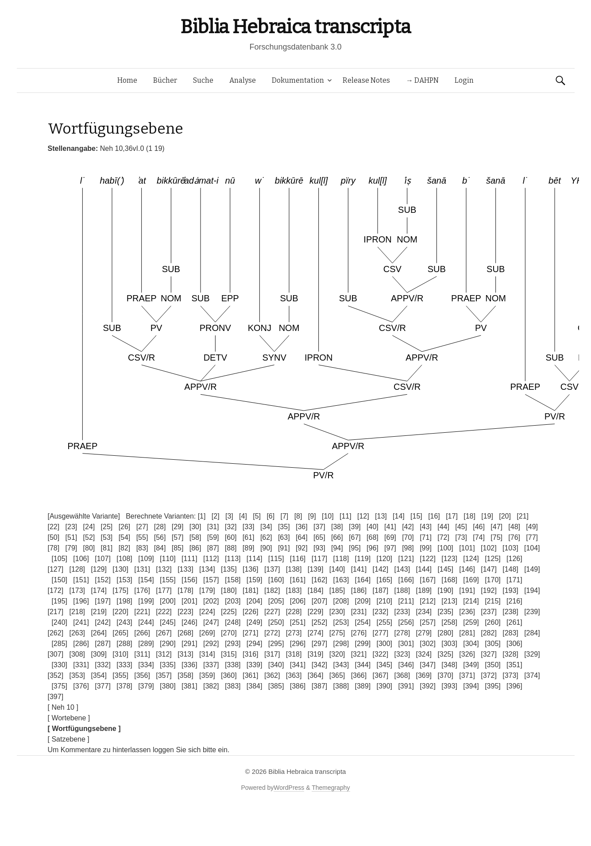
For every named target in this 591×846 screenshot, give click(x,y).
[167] (428, 580)
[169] (471, 580)
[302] (428, 643)
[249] (255, 622)
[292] (211, 643)
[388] (341, 686)
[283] (510, 633)
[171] (514, 580)
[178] (185, 590)
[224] (207, 611)
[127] (56, 569)
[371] (467, 675)
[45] (461, 527)
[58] (195, 537)
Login (464, 80)
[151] (81, 580)
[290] (168, 643)
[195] (59, 601)
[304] (471, 643)
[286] (81, 643)
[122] (428, 558)
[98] (408, 548)
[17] (452, 516)
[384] (255, 686)
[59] (213, 537)
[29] (178, 527)
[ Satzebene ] (68, 739)
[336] (189, 665)
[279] (424, 633)
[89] (249, 548)
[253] (341, 622)
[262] (56, 633)
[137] (272, 569)
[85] (178, 548)
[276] (359, 633)
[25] (107, 527)
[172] (56, 590)
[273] (294, 633)
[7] (285, 516)
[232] (381, 611)
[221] (142, 611)
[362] (272, 675)
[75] (496, 537)
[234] (424, 611)
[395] (493, 686)
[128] (77, 569)
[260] (493, 622)
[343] (341, 665)
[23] (71, 527)
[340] (276, 665)
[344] (363, 665)
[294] (255, 643)
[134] (207, 569)
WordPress (289, 787)
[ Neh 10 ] (63, 707)
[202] (211, 601)
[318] (294, 654)
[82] (125, 548)
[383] (233, 686)
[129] (99, 569)
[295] (276, 643)
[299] (363, 643)
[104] (532, 548)
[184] (316, 590)
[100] (445, 548)
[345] (384, 665)
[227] (272, 611)
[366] (359, 675)
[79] (71, 548)
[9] (312, 516)
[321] (359, 654)
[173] (77, 590)
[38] (337, 527)
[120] (384, 558)
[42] (408, 527)
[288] (124, 643)
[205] (276, 601)
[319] (316, 654)
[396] (514, 686)
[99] (426, 548)
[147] (489, 569)
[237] (489, 611)
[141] (359, 569)
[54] (125, 537)
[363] (294, 675)
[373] (510, 675)
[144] (424, 569)
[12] (363, 516)
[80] (89, 548)
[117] (320, 558)
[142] (381, 569)
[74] (479, 537)
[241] (81, 622)
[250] (276, 622)
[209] (363, 601)
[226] (251, 611)
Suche (203, 80)
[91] (284, 548)
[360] (229, 675)
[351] (514, 665)
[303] (449, 643)
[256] (406, 622)
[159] (255, 580)
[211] (406, 601)
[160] (276, 580)
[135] (229, 569)
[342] (320, 665)
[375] (59, 686)
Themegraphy (331, 787)
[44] (443, 527)
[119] (363, 558)
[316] (251, 654)
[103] (510, 548)
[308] (77, 654)
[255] (384, 622)
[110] (168, 558)
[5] (257, 516)
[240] (59, 622)
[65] (319, 537)
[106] (81, 558)
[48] (514, 527)
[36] (302, 527)
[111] (189, 558)
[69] (390, 537)
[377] (103, 686)
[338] (233, 665)
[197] (103, 601)
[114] (255, 558)
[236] (467, 611)
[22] (54, 527)
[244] (146, 622)
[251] (298, 622)
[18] (469, 516)
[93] (319, 548)
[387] (320, 686)
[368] (402, 675)
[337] (211, 665)
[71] (426, 537)
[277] (381, 633)
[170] (493, 580)
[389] (363, 686)
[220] (120, 611)
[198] (124, 601)
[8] (298, 516)
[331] (81, 665)
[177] (164, 590)
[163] (341, 580)
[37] (319, 527)
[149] (532, 569)
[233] (402, 611)
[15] (416, 516)
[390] (384, 686)
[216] (514, 601)
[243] (124, 622)
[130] (120, 569)
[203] (233, 601)
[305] (493, 643)
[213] (449, 601)
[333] (124, 665)
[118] (341, 558)
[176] (142, 590)
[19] (487, 516)
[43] (426, 527)
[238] (510, 611)
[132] (164, 569)
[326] (467, 654)
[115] (276, 558)
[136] (251, 569)
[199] (146, 601)
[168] (449, 580)
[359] (207, 675)
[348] (449, 665)
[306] (514, 643)
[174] (99, 590)
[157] (211, 580)
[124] (471, 558)
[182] (272, 590)
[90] (266, 548)
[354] (99, 675)
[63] (284, 537)
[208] (341, 601)
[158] (233, 580)
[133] (185, 569)
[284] (532, 633)
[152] (103, 580)
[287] (103, 643)
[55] (142, 537)
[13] (381, 516)
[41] (390, 527)
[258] (449, 622)
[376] (81, 686)
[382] (211, 686)
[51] (71, 537)
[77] (532, 537)
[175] (120, 590)
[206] (298, 601)
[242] (103, 622)
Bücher (165, 80)
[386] (298, 686)
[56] (160, 537)
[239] (532, 611)
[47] (496, 527)
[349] (471, 665)
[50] (54, 537)
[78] (54, 548)
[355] (120, 675)
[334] (146, 665)
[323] (402, 654)
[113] (233, 558)
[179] (207, 590)
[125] (493, 558)
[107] (103, 558)
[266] (142, 633)
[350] (493, 665)
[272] (272, 633)
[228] (294, 611)
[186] (359, 590)
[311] (142, 654)
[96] (373, 548)
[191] (467, 590)
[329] (532, 654)
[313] (185, 654)
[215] (493, 601)
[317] (272, 654)
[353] (77, 675)
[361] (251, 675)
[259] (471, 622)
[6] (270, 516)
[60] (231, 537)
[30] (195, 527)
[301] (406, 643)
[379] (146, 686)
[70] (408, 537)
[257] (428, 622)
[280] (445, 633)
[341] (298, 665)
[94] (337, 548)
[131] (142, 569)
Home (127, 80)
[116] (298, 558)
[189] (424, 590)
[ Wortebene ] (69, 718)
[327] (489, 654)
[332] (103, 665)
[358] (185, 675)
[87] (213, 548)
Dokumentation (298, 80)
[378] (124, 686)
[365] (337, 675)
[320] (337, 654)
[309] (99, 654)
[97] (390, 548)
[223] (185, 611)
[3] (229, 516)
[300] (384, 643)
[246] (189, 622)
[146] (467, 569)
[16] (434, 516)
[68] (373, 537)
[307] (56, 654)
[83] (142, 548)
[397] (56, 696)
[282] (489, 633)
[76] (514, 537)
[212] (428, 601)
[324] (424, 654)
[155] (168, 580)
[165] (384, 580)
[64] (302, 537)
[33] (249, 527)
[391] (406, 686)
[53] (107, 537)
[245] (168, 622)
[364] (316, 675)
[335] (168, 665)
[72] (443, 537)
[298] (341, 643)
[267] (164, 633)
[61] (249, 537)
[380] (168, 686)
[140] (337, 569)
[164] (363, 580)
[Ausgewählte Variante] (84, 516)
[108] (124, 558)
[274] (316, 633)
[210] (384, 601)
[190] (445, 590)
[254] (363, 622)
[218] (77, 611)
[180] (229, 590)
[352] (56, 675)
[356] (142, 675)
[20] (505, 516)
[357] (164, 675)
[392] (428, 686)
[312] (164, 654)
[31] (213, 527)
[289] (146, 643)
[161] (298, 580)
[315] (229, 654)
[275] (337, 633)
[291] (189, 643)
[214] (471, 601)
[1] (202, 516)
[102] (489, 548)
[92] (302, 548)
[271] (251, 633)
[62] (266, 537)
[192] (489, 590)
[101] (467, 548)
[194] (532, 590)
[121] (406, 558)
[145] (445, 569)
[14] (399, 516)
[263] (77, 633)
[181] (251, 590)
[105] (59, 558)
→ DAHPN (422, 80)
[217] (56, 611)
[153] (124, 580)
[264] (99, 633)
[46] (479, 527)
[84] (160, 548)
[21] (523, 516)
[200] (168, 601)
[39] (355, 527)
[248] (233, 622)
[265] (120, 633)
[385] (276, 686)
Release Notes (366, 80)
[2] (216, 516)
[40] (373, 527)
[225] (229, 611)
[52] (89, 537)
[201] (189, 601)
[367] (381, 675)
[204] (255, 601)
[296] (298, 643)
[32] (231, 527)
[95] (355, 548)
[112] (211, 558)
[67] (355, 537)
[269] (207, 633)
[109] (146, 558)
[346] (406, 665)
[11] (346, 516)
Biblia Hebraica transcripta (295, 26)
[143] (402, 569)
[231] (359, 611)
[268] (185, 633)
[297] (320, 643)
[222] (164, 611)
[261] (514, 622)
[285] (59, 643)
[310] (120, 654)
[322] (381, 654)
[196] (81, 601)
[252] (320, 622)
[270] (229, 633)
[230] (337, 611)
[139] (316, 569)
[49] (532, 527)
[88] (231, 548)
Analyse (242, 80)
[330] (59, 665)
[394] (471, 686)
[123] (449, 558)
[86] (195, 548)
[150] (59, 580)
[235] (445, 611)
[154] (146, 580)
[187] (381, 590)
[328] (510, 654)
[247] (211, 622)
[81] (107, 548)
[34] (266, 527)
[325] (445, 654)
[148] (510, 569)
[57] (178, 537)
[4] (243, 516)
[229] (316, 611)
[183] (294, 590)
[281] (467, 633)
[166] (406, 580)
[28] (160, 527)
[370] (445, 675)
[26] (125, 527)
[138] (294, 569)
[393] (449, 686)
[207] (320, 601)
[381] (189, 686)
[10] (328, 516)
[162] (320, 580)
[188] (402, 590)
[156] (189, 580)
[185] (337, 590)
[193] (510, 590)
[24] (89, 527)
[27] (142, 527)
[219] (99, 611)
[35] (284, 527)
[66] (337, 537)
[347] (428, 665)
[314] (207, 654)
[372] (489, 675)
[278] (402, 633)
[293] (233, 643)
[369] (424, 675)
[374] (532, 675)
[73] (461, 537)
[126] (514, 558)
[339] (255, 665)
